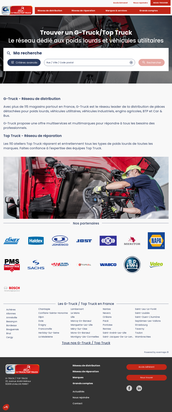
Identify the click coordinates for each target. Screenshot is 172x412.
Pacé (105, 321)
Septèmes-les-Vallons (148, 321)
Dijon (41, 317)
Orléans (107, 317)
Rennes (107, 328)
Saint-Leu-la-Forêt (146, 309)
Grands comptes (83, 383)
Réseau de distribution (86, 365)
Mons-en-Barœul (80, 332)
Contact (77, 403)
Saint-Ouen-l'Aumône (147, 317)
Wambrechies (143, 336)
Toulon (139, 332)
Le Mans (75, 313)
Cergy (9, 337)
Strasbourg (141, 324)
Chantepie (44, 309)
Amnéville (11, 317)
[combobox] (86, 62)
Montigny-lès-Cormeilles (85, 336)
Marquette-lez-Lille (82, 324)
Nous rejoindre (81, 397)
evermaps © (162, 352)
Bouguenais (12, 329)
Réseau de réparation (86, 371)
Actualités (78, 391)
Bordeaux (11, 325)
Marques (78, 377)
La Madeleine (45, 336)
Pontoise (107, 324)
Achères (11, 309)
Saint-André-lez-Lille (114, 332)
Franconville (45, 328)
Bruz (8, 333)
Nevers (107, 313)
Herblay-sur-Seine (48, 332)
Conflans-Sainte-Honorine (53, 313)
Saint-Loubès (142, 313)
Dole (40, 321)
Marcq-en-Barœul (81, 321)
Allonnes (11, 313)
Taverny (139, 328)
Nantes (107, 309)
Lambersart (77, 309)
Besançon (11, 321)
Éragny (42, 324)
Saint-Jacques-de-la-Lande (119, 336)
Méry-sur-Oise (79, 328)
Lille (73, 317)
